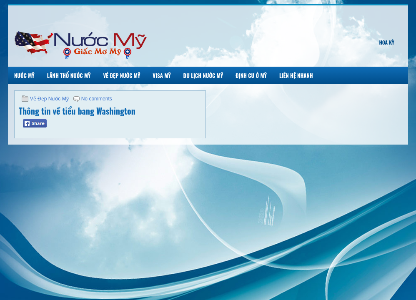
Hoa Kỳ (386, 42)
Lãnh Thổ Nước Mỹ (69, 75)
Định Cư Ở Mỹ (251, 75)
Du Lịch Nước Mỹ (203, 75)
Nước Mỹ (24, 75)
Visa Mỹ (161, 75)
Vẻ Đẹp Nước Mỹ (121, 75)
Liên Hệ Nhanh (296, 75)
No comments (96, 99)
